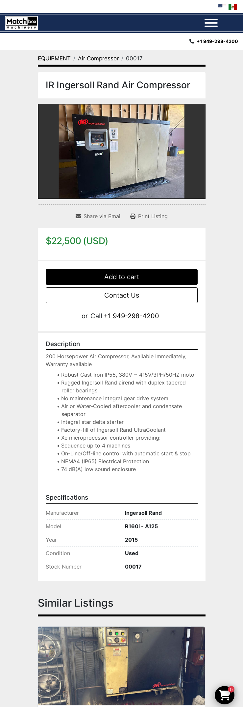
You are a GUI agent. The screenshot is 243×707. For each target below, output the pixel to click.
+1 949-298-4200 (217, 41)
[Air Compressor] (98, 58)
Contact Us (121, 295)
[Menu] (211, 23)
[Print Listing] (149, 216)
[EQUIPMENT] (54, 58)
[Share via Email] (98, 216)
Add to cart (121, 277)
